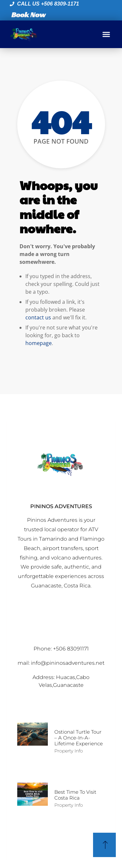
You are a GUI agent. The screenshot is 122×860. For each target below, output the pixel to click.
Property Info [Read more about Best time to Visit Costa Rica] (68, 805)
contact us (38, 317)
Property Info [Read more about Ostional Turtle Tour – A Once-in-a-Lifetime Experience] (68, 751)
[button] (106, 34)
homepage (38, 343)
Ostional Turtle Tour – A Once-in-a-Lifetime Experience (78, 738)
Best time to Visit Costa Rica (75, 795)
